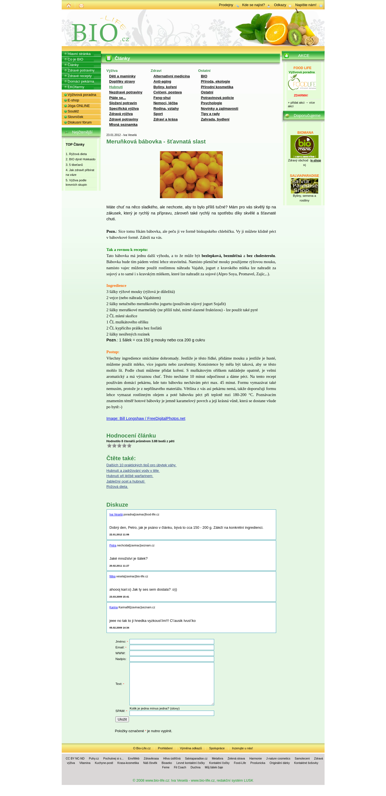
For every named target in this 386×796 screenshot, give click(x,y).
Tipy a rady (210, 114)
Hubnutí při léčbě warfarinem (130, 476)
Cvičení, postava (167, 92)
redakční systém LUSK (235, 780)
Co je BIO (75, 59)
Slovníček (75, 117)
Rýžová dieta (117, 487)
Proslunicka (257, 762)
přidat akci (297, 102)
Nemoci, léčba (165, 103)
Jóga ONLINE (79, 106)
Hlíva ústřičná (172, 758)
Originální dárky (280, 762)
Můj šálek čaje (214, 767)
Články (73, 65)
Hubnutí (116, 87)
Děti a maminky (122, 76)
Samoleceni (302, 758)
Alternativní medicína (171, 76)
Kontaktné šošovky (306, 762)
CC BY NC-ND (75, 758)
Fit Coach (180, 767)
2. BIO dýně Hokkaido (80, 159)
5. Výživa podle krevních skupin (76, 183)
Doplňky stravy (122, 81)
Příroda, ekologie (215, 81)
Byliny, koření (165, 87)
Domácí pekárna (81, 81)
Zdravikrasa (151, 758)
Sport (158, 114)
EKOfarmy (76, 87)
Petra (113, 545)
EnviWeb (133, 758)
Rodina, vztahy (166, 108)
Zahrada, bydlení (215, 119)
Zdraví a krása (165, 119)
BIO (204, 76)
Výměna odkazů (191, 748)
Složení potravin (123, 103)
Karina (114, 607)
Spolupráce (217, 748)
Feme (166, 767)
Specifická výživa (124, 108)
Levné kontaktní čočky (190, 762)
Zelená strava (236, 758)
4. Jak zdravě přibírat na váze (80, 172)
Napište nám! (306, 5)
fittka (113, 576)
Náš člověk (150, 762)
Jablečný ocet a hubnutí (126, 481)
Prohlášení (165, 748)
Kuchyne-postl (104, 762)
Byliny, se (299, 195)
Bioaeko (167, 762)
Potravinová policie (217, 98)
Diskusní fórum (80, 122)
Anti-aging (162, 81)
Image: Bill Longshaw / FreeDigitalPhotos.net (146, 418)
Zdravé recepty (80, 76)
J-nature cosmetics (278, 758)
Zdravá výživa (121, 114)
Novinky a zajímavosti (219, 108)
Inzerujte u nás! (242, 748)
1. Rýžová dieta (76, 154)
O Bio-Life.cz (142, 748)
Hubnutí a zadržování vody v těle (133, 470)
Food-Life (240, 762)
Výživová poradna (82, 95)
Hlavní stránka (79, 54)
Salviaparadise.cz (196, 758)
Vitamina (84, 762)
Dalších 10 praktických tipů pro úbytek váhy (142, 465)
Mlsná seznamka (123, 124)
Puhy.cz (94, 758)
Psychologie (211, 103)
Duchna (196, 767)
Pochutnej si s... (113, 758)
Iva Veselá (116, 514)
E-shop (73, 100)
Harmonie (255, 758)
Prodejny (226, 5)
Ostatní (207, 92)
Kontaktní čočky (219, 762)
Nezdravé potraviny (126, 92)
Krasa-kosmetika (128, 762)
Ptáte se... (117, 98)
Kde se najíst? (253, 5)
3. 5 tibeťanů (74, 164)
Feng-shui (161, 98)
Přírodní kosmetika (217, 87)
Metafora (217, 758)
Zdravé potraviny (123, 119)
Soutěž (73, 111)
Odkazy (280, 5)
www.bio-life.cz (157, 780)
